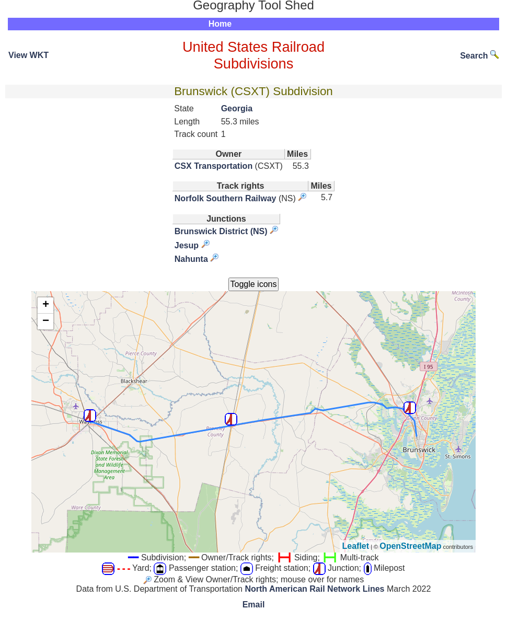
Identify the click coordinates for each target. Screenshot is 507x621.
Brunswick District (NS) (221, 231)
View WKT (28, 55)
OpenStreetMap (410, 546)
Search (479, 55)
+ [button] (45, 305)
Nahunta (191, 259)
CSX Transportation (213, 166)
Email (254, 604)
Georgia (236, 108)
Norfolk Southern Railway (225, 198)
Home (220, 23)
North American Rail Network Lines (314, 588)
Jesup (187, 245)
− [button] (45, 321)
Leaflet (356, 546)
